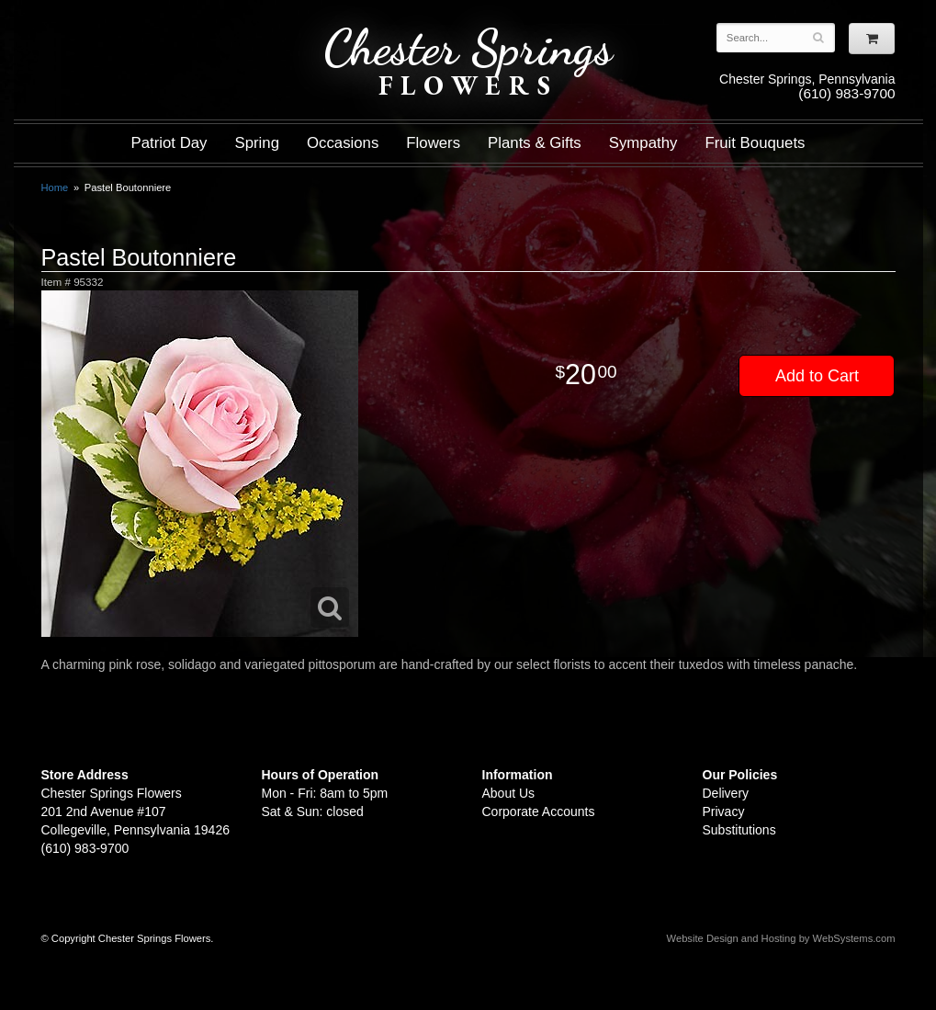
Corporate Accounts (538, 811)
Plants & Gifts (534, 143)
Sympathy (643, 143)
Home (55, 187)
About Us (509, 793)
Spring (256, 143)
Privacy (724, 811)
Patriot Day (168, 143)
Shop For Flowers (152, 30)
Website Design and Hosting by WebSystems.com (781, 938)
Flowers (433, 143)
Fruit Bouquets (755, 143)
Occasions (342, 143)
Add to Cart (817, 376)
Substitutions (739, 830)
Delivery (726, 793)
